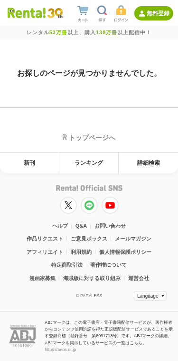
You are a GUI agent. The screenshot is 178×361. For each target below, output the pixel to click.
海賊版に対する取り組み (92, 278)
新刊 (29, 163)
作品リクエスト (45, 238)
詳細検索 (148, 163)
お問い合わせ (110, 226)
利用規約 (81, 252)
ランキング (89, 163)
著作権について (108, 265)
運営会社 (138, 278)
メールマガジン (133, 238)
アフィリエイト (45, 252)
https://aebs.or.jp (60, 349)
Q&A (81, 226)
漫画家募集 (42, 278)
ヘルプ (60, 226)
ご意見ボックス (89, 238)
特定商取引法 (67, 265)
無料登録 (158, 13)
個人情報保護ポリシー (125, 252)
